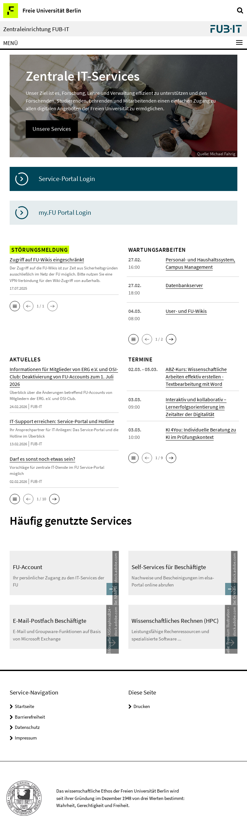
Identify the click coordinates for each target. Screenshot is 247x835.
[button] (15, 306)
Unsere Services (51, 128)
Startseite (24, 706)
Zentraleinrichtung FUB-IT (36, 29)
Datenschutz (27, 727)
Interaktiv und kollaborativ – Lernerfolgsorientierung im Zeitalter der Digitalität (196, 406)
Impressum (26, 738)
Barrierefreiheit (30, 717)
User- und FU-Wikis (186, 311)
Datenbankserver (184, 285)
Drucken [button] (141, 706)
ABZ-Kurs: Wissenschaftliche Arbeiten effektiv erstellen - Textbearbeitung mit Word (196, 376)
